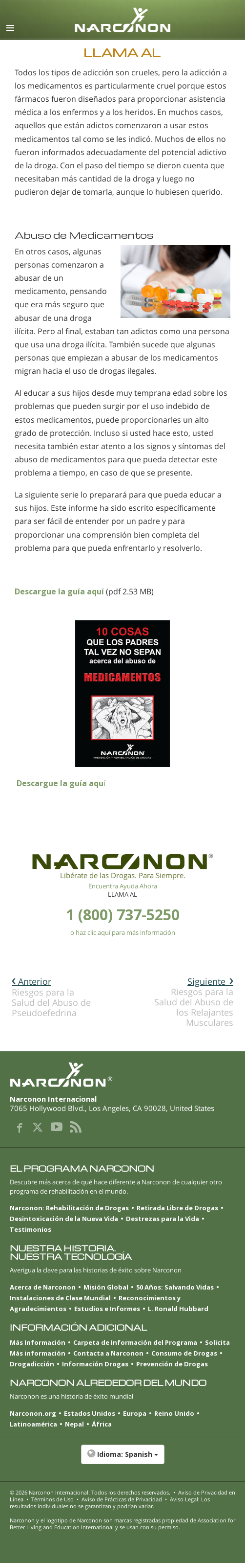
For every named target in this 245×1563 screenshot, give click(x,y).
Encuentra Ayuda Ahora (122, 886)
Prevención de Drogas (172, 1363)
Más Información (37, 1342)
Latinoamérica (33, 1424)
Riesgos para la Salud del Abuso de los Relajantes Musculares (193, 1001)
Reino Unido (174, 1413)
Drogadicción (32, 1363)
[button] (122, 1459)
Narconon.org (33, 1413)
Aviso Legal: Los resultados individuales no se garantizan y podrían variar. (110, 1502)
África (102, 1424)
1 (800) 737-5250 (123, 915)
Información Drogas (95, 1363)
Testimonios (30, 1229)
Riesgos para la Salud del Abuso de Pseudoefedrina (51, 997)
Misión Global (105, 1287)
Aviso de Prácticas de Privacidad (122, 1499)
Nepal (74, 1424)
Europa (134, 1413)
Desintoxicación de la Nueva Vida (64, 1218)
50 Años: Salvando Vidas (175, 1287)
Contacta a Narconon (108, 1353)
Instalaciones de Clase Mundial (60, 1297)
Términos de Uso (52, 1499)
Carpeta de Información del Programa (135, 1342)
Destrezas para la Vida (162, 1218)
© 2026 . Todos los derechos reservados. (90, 1492)
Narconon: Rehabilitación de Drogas (69, 1207)
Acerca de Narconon (43, 1287)
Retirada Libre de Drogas (177, 1207)
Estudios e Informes (107, 1308)
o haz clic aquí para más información (122, 932)
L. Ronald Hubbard (178, 1308)
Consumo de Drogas (184, 1353)
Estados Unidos (89, 1413)
